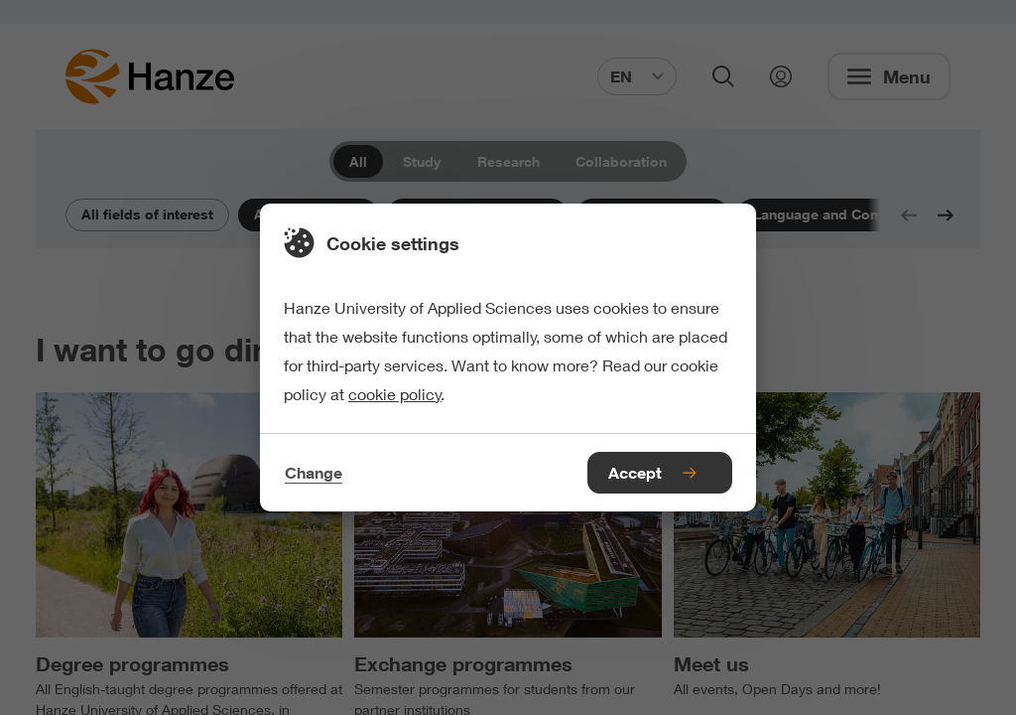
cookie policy (395, 393)
